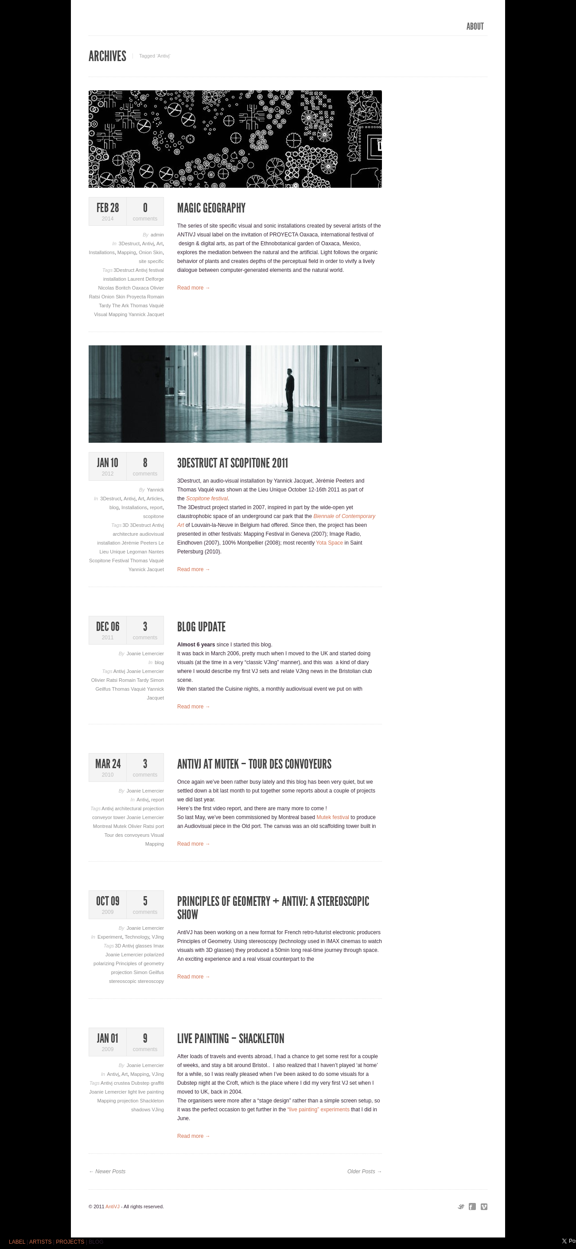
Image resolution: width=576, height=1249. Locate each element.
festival (156, 270)
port (160, 826)
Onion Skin (151, 252)
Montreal (103, 826)
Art (159, 243)
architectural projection (139, 808)
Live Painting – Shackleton (230, 1039)
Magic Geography (211, 208)
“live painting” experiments (319, 1109)
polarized (154, 954)
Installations (102, 252)
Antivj (148, 243)
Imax (158, 945)
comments (145, 212)
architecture (126, 534)
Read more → (193, 288)
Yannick (155, 489)
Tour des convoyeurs (128, 835)
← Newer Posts (107, 1171)
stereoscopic (123, 981)
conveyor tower (109, 817)
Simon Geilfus (149, 972)
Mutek (120, 826)
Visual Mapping (111, 314)
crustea (122, 1083)
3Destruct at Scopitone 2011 (232, 463)
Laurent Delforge (146, 279)
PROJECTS (70, 1242)
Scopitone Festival (109, 560)
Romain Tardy (134, 680)
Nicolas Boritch (115, 287)
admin (157, 234)
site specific (151, 261)
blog (114, 507)
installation (115, 279)
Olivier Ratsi (105, 680)
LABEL (17, 1242)
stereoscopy (151, 981)
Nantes (156, 551)
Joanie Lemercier (145, 653)
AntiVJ (112, 1206)
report (156, 507)
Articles (155, 498)
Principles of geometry (140, 963)
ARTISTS (40, 1242)
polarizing (104, 963)
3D (126, 525)
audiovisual (152, 534)
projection (122, 972)
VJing (158, 937)
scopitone (153, 516)
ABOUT (475, 26)
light (133, 1091)
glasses (144, 945)
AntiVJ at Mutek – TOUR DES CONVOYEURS (254, 764)
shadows (141, 1109)
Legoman (137, 551)
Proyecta (137, 296)
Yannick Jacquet (146, 314)
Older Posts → (364, 1171)
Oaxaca (141, 287)
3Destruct (129, 243)
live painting (151, 1091)
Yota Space (329, 543)
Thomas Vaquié (147, 305)
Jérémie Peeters (140, 542)
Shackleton (152, 1100)
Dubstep (141, 1083)
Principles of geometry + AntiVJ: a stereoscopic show (273, 908)
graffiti (157, 1083)
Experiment (109, 937)
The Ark (121, 305)
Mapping (126, 252)
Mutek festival (333, 817)
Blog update (201, 627)
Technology (137, 937)
